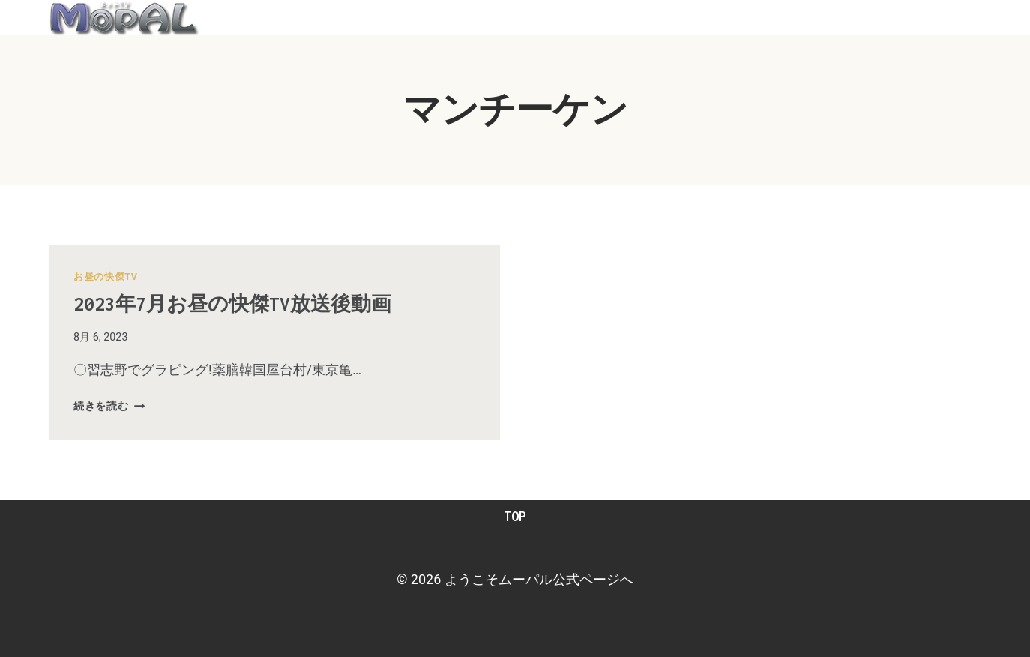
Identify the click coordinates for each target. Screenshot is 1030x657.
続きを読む (109, 406)
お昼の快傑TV (105, 276)
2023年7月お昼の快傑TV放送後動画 (248, 303)
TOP (515, 516)
